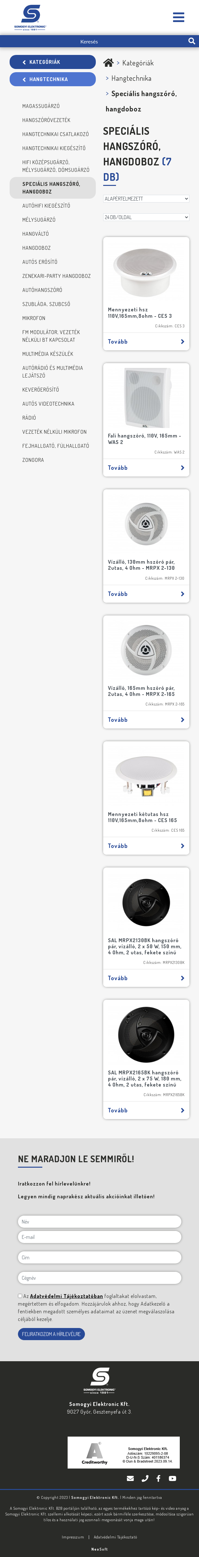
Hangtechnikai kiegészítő (54, 148)
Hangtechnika (45, 79)
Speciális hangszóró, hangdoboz (51, 188)
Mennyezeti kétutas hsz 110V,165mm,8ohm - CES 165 (142, 817)
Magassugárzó (41, 106)
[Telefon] (146, 1479)
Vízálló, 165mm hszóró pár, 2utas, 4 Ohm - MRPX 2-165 (141, 691)
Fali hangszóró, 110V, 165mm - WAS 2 (144, 438)
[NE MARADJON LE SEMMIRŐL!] (20, 1296)
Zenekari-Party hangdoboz (56, 276)
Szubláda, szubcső (46, 304)
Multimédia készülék (47, 354)
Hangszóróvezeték (46, 120)
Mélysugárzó (39, 220)
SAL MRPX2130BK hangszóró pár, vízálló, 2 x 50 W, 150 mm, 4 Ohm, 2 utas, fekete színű (145, 946)
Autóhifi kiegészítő (46, 205)
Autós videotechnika (48, 404)
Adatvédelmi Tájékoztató (115, 1537)
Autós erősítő (40, 262)
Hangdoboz (36, 248)
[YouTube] (173, 1479)
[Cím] (99, 1257)
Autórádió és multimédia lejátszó (52, 372)
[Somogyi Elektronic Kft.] (179, 18)
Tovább (146, 341)
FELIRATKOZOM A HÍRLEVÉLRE (51, 1334)
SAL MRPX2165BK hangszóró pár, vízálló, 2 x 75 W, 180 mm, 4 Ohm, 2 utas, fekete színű (145, 1078)
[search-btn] (192, 41)
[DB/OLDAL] (146, 217)
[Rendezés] (146, 198)
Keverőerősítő (40, 389)
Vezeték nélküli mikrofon (54, 432)
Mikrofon (34, 318)
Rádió (29, 418)
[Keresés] (92, 41)
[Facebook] (159, 1479)
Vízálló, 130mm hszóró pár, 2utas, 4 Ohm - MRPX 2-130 (141, 565)
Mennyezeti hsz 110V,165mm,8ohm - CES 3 (140, 312)
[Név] (99, 1222)
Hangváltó (35, 234)
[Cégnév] (99, 1278)
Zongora (33, 460)
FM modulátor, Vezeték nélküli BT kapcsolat (51, 336)
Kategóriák (41, 62)
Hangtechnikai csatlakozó (55, 134)
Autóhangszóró (42, 290)
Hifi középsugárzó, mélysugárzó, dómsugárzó (56, 166)
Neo (99, 1549)
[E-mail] (99, 1237)
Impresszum (73, 1537)
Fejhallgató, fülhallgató (55, 446)
